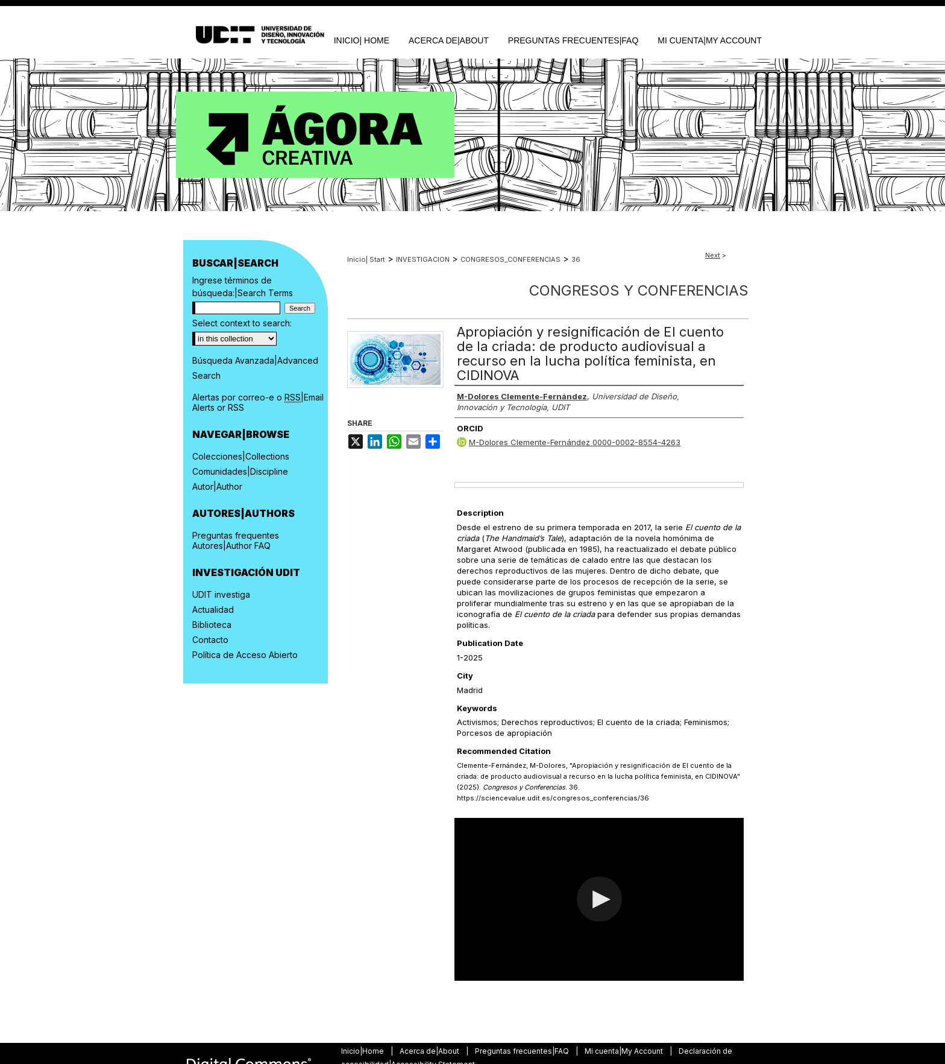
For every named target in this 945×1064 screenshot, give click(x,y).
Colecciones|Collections (240, 456)
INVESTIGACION (423, 259)
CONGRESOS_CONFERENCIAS (510, 259)
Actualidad (213, 609)
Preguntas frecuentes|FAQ (523, 1051)
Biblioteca (211, 624)
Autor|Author (217, 486)
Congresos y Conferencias (639, 290)
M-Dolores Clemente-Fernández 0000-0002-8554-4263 (574, 442)
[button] (599, 899)
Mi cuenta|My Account (625, 1051)
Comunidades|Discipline (240, 471)
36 (575, 259)
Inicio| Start (366, 259)
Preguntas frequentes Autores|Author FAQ (235, 540)
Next (712, 255)
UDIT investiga (221, 594)
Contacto (210, 640)
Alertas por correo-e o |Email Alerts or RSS (258, 402)
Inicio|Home (363, 1051)
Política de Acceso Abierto (245, 655)
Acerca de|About (430, 1051)
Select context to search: (242, 323)
